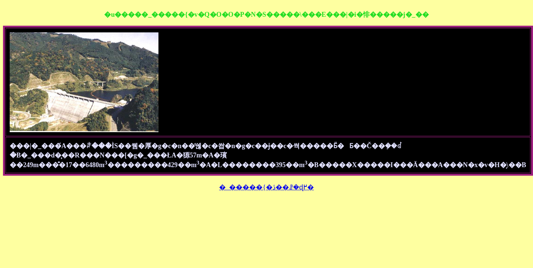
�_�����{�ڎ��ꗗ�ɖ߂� (266, 187)
